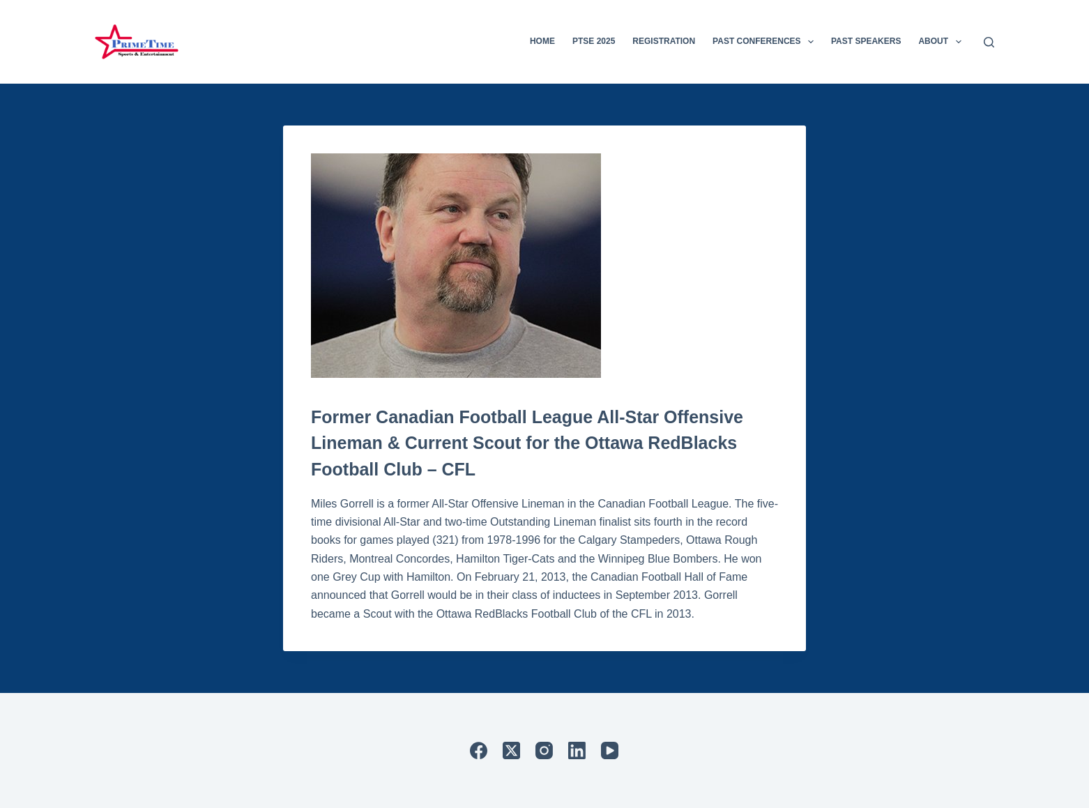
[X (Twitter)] (511, 750)
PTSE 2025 (593, 41)
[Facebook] (478, 750)
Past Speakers (866, 41)
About (942, 41)
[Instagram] (544, 750)
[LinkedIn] (577, 750)
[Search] (989, 42)
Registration (663, 41)
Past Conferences (766, 41)
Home (542, 41)
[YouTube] (609, 750)
